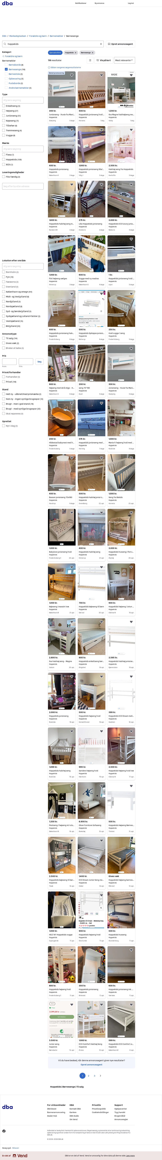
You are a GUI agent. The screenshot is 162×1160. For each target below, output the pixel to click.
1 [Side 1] (82, 1075)
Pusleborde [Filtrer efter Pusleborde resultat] (16, 83)
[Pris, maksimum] (26, 361)
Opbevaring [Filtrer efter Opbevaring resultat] (16, 78)
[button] (120, 44)
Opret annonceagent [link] (91, 1064)
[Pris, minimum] (9, 361)
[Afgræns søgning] (23, 100)
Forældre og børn (38, 35)
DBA (4, 35)
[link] (12, 56)
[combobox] (53, 44)
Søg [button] (39, 361)
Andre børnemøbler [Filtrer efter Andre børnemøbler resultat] (20, 87)
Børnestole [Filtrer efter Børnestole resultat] (16, 74)
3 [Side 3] (94, 1075)
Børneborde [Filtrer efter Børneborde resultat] (16, 64)
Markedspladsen (17, 35)
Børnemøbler (56, 35)
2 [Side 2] (88, 1075)
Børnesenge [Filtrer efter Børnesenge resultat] (17, 69)
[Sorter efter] (124, 60)
